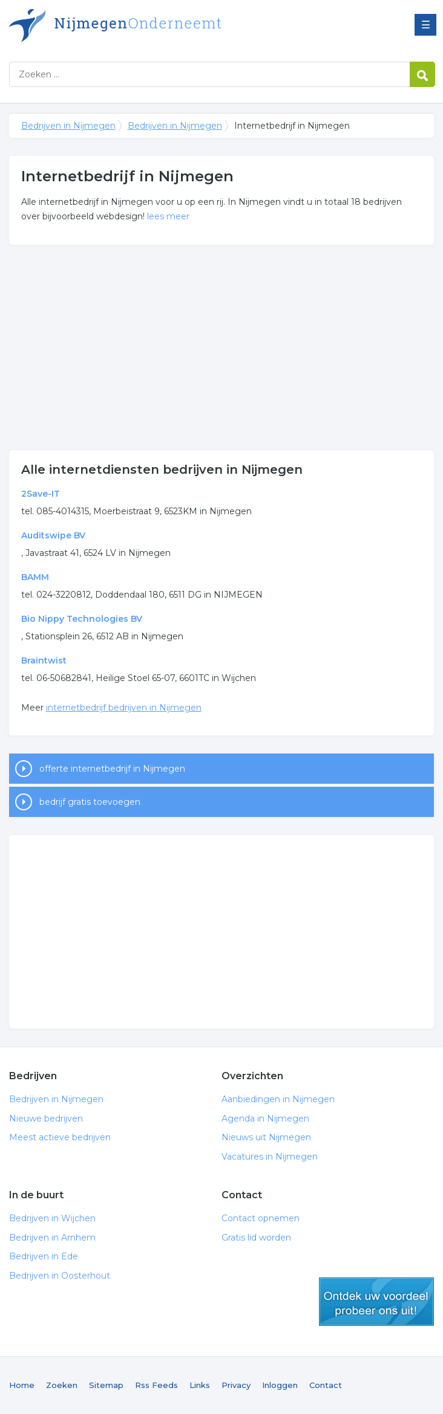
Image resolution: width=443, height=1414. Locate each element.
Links (199, 1385)
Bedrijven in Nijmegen (160, 25)
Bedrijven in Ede (43, 1256)
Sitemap (106, 1385)
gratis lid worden (376, 1301)
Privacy (236, 1385)
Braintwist (44, 660)
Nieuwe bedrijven (46, 1118)
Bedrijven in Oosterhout (59, 1275)
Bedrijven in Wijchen (52, 1218)
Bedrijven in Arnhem (52, 1237)
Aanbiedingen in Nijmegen (278, 1099)
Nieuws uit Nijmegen (266, 1137)
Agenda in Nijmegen (265, 1118)
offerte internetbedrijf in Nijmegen (112, 768)
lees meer (168, 216)
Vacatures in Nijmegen (269, 1156)
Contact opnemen (260, 1218)
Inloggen (280, 1385)
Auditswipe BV (53, 535)
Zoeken (61, 1385)
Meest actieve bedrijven (60, 1137)
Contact (325, 1385)
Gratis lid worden (256, 1237)
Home (21, 1385)
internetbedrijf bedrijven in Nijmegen (124, 707)
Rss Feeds (156, 1385)
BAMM (35, 577)
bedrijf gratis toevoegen (89, 801)
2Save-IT (40, 493)
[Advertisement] (222, 347)
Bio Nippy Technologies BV (81, 618)
